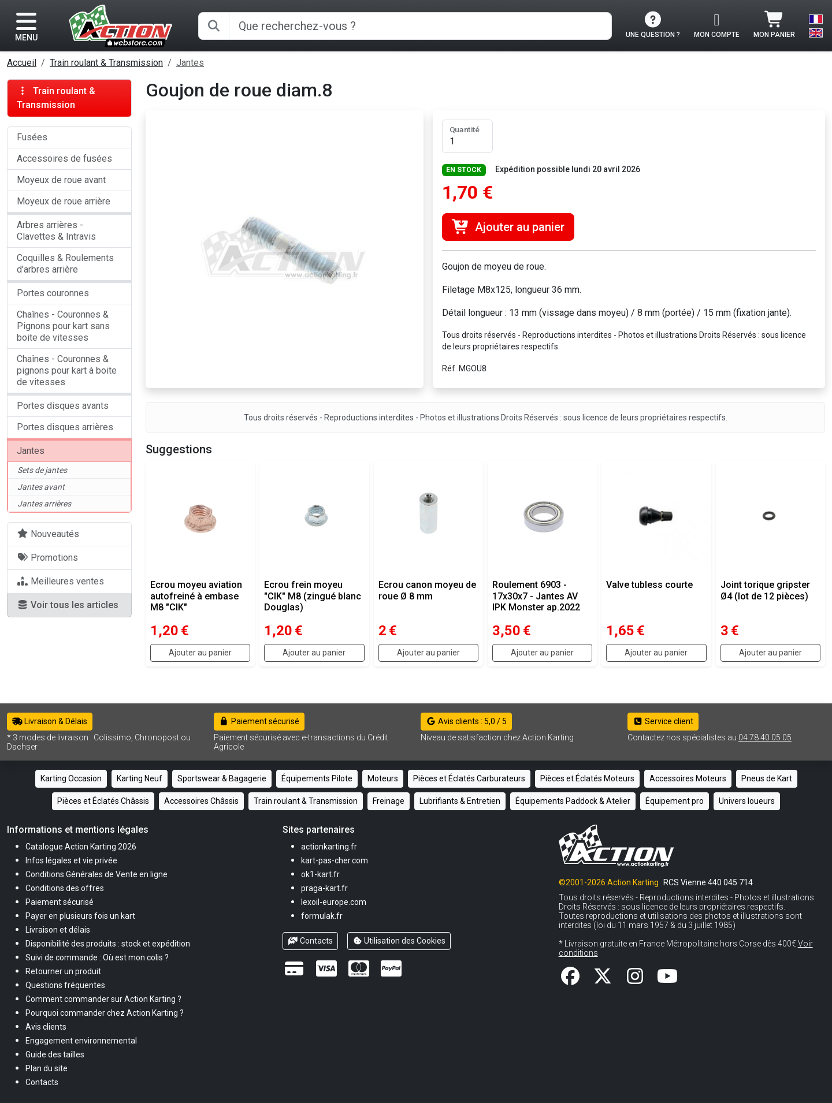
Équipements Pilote (316, 778)
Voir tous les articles (67, 604)
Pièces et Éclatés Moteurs (587, 778)
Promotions (47, 557)
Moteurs (382, 778)
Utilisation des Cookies (399, 940)
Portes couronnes (53, 293)
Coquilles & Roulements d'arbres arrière (65, 263)
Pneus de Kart (766, 778)
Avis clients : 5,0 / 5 (466, 721)
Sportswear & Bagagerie (221, 778)
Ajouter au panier (508, 227)
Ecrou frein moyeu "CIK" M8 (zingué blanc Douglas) (312, 595)
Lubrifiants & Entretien (459, 801)
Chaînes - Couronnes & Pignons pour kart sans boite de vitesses (63, 326)
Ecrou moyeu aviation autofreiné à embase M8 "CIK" (196, 595)
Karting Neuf (139, 778)
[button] (54, 1054)
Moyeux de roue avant (61, 179)
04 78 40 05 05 (765, 737)
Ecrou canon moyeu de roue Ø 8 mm (427, 590)
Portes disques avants (63, 405)
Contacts (310, 940)
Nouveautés (48, 533)
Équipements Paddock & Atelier (572, 801)
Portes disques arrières (65, 427)
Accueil (21, 62)
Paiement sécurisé (259, 721)
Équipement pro (674, 801)
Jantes (190, 62)
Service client (663, 721)
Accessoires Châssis (201, 801)
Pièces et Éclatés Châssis (103, 801)
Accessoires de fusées (64, 158)
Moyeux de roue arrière (63, 201)
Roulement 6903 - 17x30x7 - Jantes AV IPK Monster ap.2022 (536, 595)
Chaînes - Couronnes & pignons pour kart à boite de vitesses (67, 370)
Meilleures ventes (60, 581)
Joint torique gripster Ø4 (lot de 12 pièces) (765, 590)
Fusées (32, 137)
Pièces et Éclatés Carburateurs (469, 778)
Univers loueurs (747, 801)
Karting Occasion (71, 778)
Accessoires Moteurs (687, 778)
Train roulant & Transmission (106, 62)
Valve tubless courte (649, 584)
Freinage (388, 801)
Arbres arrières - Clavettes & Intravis (56, 230)
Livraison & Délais (49, 721)
